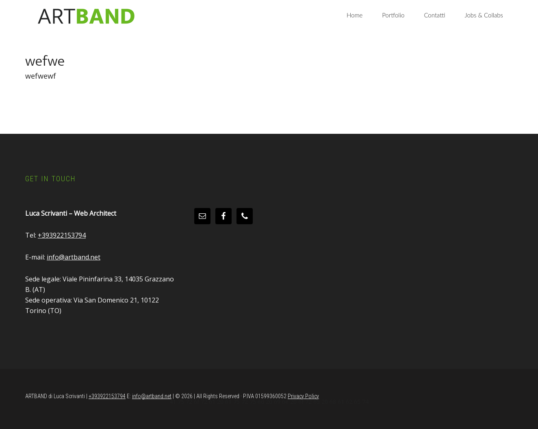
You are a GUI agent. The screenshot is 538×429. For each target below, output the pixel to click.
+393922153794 (62, 235)
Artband (86, 16)
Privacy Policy (303, 396)
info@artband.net (73, 257)
